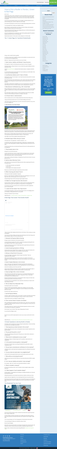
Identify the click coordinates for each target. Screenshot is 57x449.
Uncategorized (45, 70)
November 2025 (45, 39)
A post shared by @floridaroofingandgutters (17, 229)
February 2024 (45, 60)
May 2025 (44, 46)
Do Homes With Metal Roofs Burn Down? (48, 17)
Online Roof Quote (40, 2)
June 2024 (44, 57)
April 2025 (44, 48)
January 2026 (45, 36)
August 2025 (45, 42)
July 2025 (44, 44)
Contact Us (45, 440)
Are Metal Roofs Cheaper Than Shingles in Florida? (48, 23)
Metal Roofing (45, 65)
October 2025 (45, 40)
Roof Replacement (46, 66)
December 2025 (45, 37)
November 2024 (45, 51)
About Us (22, 436)
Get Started (48, 92)
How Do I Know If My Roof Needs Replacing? (48, 20)
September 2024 (45, 53)
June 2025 (44, 45)
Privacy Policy (46, 445)
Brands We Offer (39, 5)
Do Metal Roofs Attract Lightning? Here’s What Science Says (48, 28)
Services (16, 5)
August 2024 (45, 54)
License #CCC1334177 (47, 443)
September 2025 (45, 41)
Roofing (5, 5)
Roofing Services (23, 440)
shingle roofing (45, 69)
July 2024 (44, 55)
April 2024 (44, 59)
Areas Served (46, 436)
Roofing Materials (23, 441)
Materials (26, 5)
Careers (21, 443)
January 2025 (45, 50)
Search (48, 10)
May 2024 (44, 58)
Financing (46, 2)
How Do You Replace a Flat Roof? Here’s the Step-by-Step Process (48, 25)
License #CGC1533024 (47, 441)
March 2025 (45, 49)
